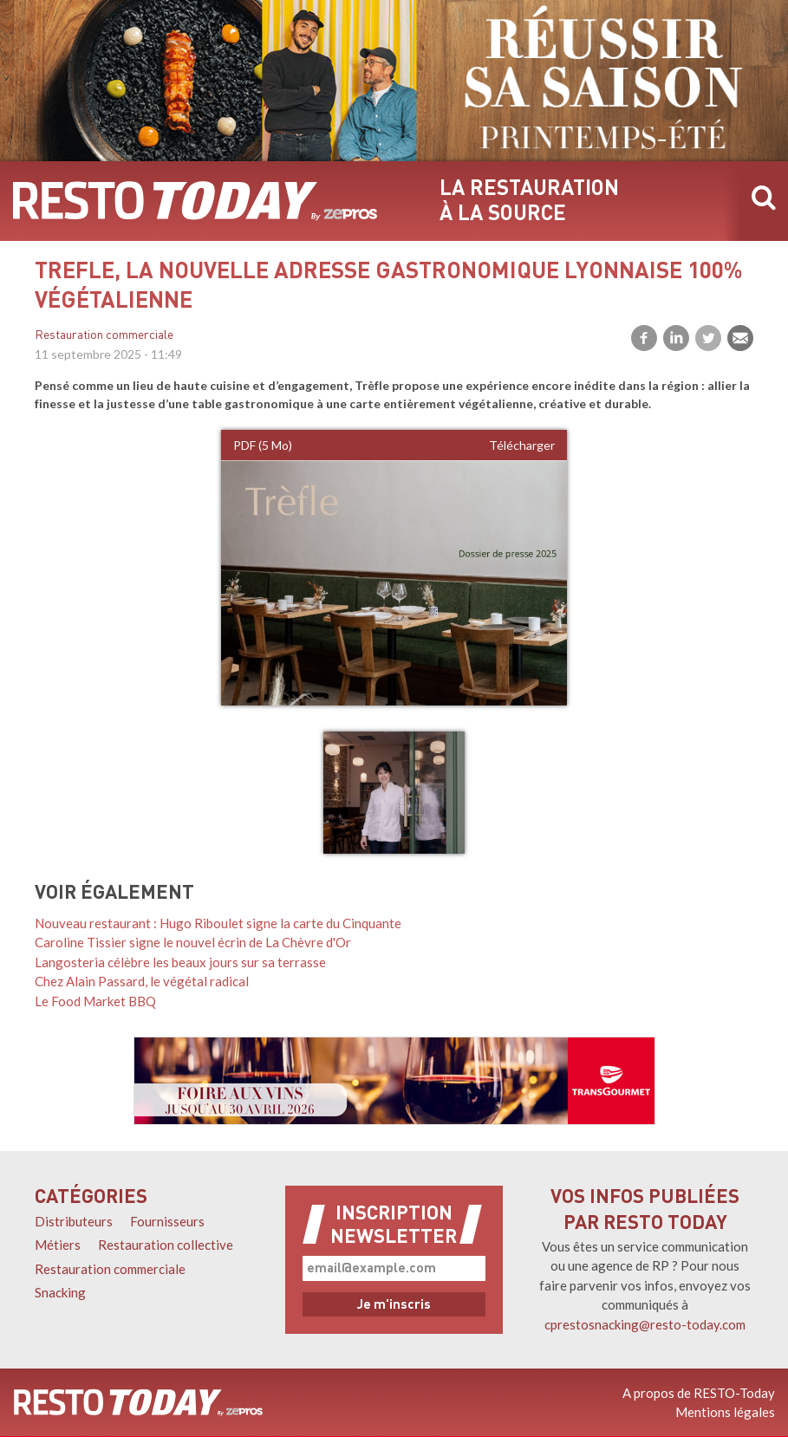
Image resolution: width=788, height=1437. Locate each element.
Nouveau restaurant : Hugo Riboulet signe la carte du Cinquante (218, 923)
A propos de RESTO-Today (698, 1393)
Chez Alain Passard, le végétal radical (142, 981)
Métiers (58, 1244)
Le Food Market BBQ (95, 1001)
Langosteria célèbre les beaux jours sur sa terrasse (180, 962)
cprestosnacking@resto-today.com (645, 1324)
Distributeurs (74, 1221)
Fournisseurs (167, 1221)
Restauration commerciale (104, 335)
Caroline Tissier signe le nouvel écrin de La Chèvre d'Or (193, 942)
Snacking (60, 1292)
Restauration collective (165, 1244)
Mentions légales (725, 1412)
